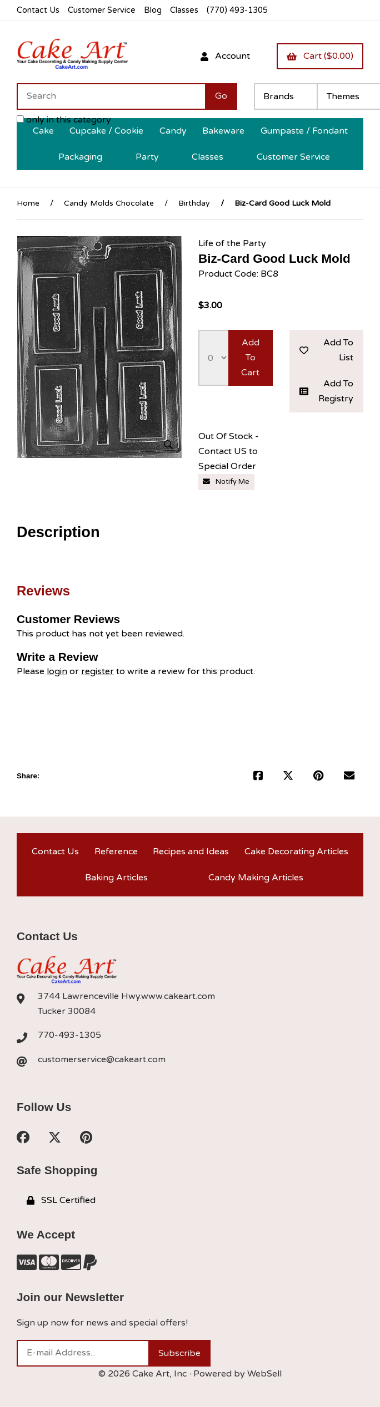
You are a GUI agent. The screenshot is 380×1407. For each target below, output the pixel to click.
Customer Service (102, 10)
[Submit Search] (221, 96)
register (97, 671)
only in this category (64, 119)
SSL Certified (61, 1200)
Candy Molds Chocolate (109, 203)
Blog (153, 10)
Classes (184, 10)
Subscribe (179, 1353)
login (57, 671)
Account (225, 56)
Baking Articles (116, 877)
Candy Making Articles (255, 877)
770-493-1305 (69, 1035)
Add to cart (250, 357)
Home (28, 203)
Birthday (194, 203)
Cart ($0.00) (320, 56)
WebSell (264, 1373)
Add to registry (326, 391)
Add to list (326, 350)
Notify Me (226, 481)
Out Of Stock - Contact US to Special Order (228, 451)
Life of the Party (232, 243)
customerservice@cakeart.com (102, 1059)
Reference (116, 851)
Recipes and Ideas (191, 851)
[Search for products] (111, 96)
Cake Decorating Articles (296, 851)
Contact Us (38, 10)
